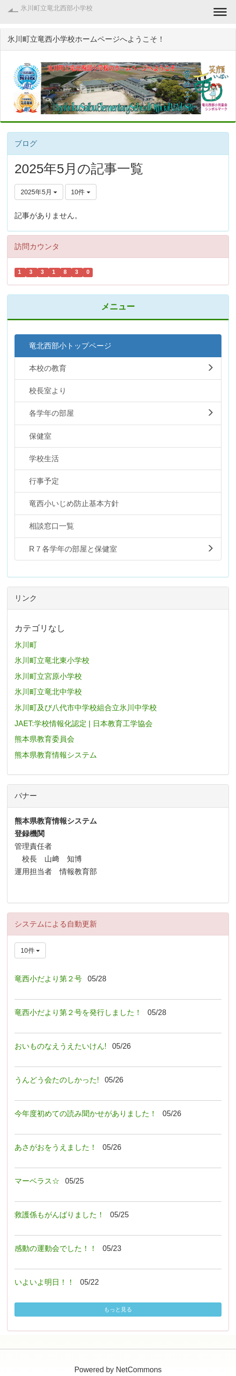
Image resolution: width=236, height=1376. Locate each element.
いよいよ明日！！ (44, 1282)
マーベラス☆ (37, 1181)
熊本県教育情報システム (56, 755)
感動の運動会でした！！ (56, 1248)
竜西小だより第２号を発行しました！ (78, 1012)
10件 (80, 192)
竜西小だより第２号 (48, 979)
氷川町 (26, 645)
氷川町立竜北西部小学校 (57, 8)
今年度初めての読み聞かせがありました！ (86, 1114)
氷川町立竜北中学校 (48, 692)
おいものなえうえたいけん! (60, 1046)
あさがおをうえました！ (56, 1147)
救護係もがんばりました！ (59, 1215)
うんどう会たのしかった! (57, 1080)
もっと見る (118, 1309)
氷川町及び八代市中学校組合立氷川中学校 (86, 708)
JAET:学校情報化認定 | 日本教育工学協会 (84, 724)
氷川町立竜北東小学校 (52, 660)
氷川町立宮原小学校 (48, 676)
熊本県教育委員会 (44, 739)
